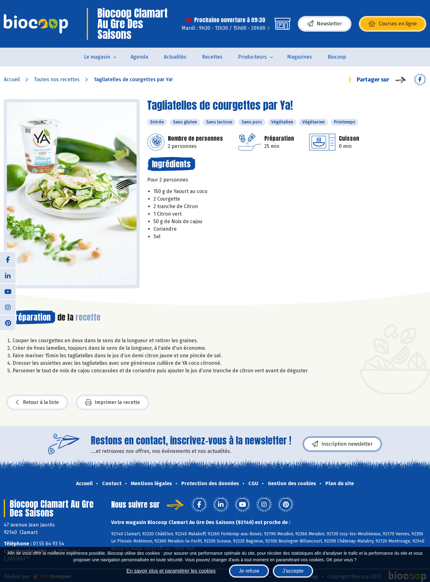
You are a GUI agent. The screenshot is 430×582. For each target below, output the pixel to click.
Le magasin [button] (97, 57)
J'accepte (292, 571)
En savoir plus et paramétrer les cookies (171, 571)
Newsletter (324, 24)
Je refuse (249, 571)
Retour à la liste (37, 402)
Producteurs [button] (252, 57)
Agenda (139, 57)
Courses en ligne (392, 24)
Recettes (212, 57)
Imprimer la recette (112, 402)
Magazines (299, 57)
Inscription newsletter (342, 444)
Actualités (175, 57)
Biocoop (337, 57)
